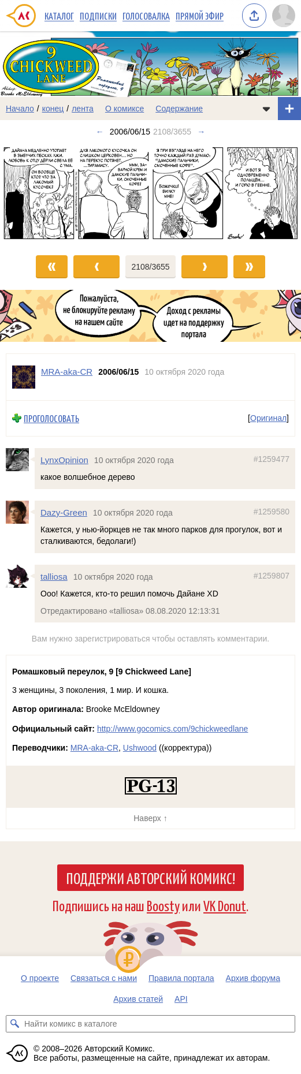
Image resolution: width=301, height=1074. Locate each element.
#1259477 (271, 459)
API (181, 999)
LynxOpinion (64, 460)
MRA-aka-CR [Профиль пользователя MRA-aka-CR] (66, 371)
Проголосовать (51, 418)
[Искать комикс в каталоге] (14, 1024)
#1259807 (271, 575)
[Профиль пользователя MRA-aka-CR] (23, 377)
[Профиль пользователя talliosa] (20, 576)
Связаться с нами (103, 978)
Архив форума (253, 978)
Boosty (163, 905)
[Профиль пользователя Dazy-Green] (20, 512)
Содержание (179, 108)
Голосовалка (146, 15)
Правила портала (181, 978)
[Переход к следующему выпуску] (150, 193)
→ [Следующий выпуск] (201, 131)
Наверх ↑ (150, 818)
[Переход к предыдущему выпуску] (37, 193)
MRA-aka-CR (94, 747)
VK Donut (224, 905)
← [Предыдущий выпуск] (100, 131)
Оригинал (268, 418)
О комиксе (124, 108)
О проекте (40, 978)
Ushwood (140, 747)
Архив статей (138, 999)
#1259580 (271, 511)
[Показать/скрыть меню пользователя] (283, 15)
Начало (20, 108)
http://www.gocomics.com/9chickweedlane (172, 728)
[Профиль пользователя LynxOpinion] (20, 459)
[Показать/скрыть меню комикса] (266, 108)
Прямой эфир (200, 15)
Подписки (98, 15)
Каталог (59, 15)
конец (53, 108)
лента (83, 108)
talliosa (54, 576)
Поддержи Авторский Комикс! (150, 877)
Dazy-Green (63, 512)
